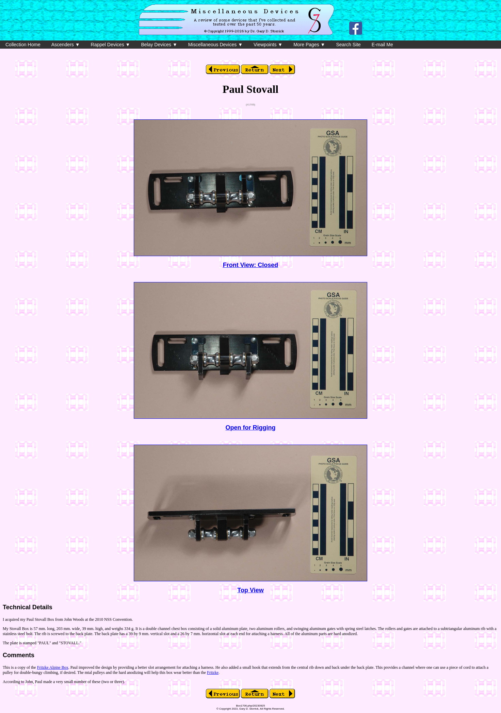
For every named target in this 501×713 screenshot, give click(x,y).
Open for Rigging (251, 427)
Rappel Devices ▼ (110, 44)
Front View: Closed (250, 265)
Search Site (348, 44)
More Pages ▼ (309, 44)
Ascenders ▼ (65, 44)
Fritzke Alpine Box (52, 667)
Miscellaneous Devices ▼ (215, 44)
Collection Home (23, 44)
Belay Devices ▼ (159, 44)
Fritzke (213, 672)
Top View (250, 590)
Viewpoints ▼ (268, 44)
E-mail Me (382, 44)
